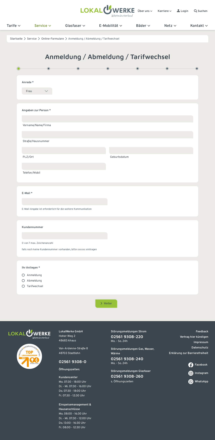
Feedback (202, 332)
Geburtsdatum (119, 157)
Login (184, 11)
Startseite (16, 39)
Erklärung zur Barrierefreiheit (188, 353)
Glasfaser (75, 26)
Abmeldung (34, 281)
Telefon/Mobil (31, 173)
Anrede (28, 82)
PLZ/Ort (28, 157)
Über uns (145, 11)
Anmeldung (34, 275)
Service (43, 26)
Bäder (143, 26)
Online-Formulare (52, 39)
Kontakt (199, 26)
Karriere (165, 11)
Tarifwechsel (35, 286)
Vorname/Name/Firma (37, 125)
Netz (170, 26)
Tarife (14, 26)
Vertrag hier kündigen (194, 337)
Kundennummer (32, 227)
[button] (200, 11)
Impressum (201, 342)
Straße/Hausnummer (36, 141)
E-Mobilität (111, 26)
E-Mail (27, 193)
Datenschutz (199, 348)
